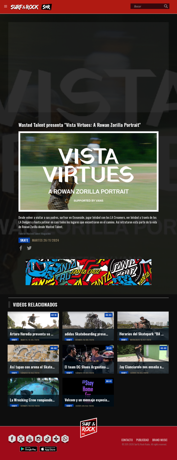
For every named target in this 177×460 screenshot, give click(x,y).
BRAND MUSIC (159, 440)
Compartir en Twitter (30, 249)
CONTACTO (127, 440)
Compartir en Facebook (21, 249)
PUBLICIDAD (142, 440)
